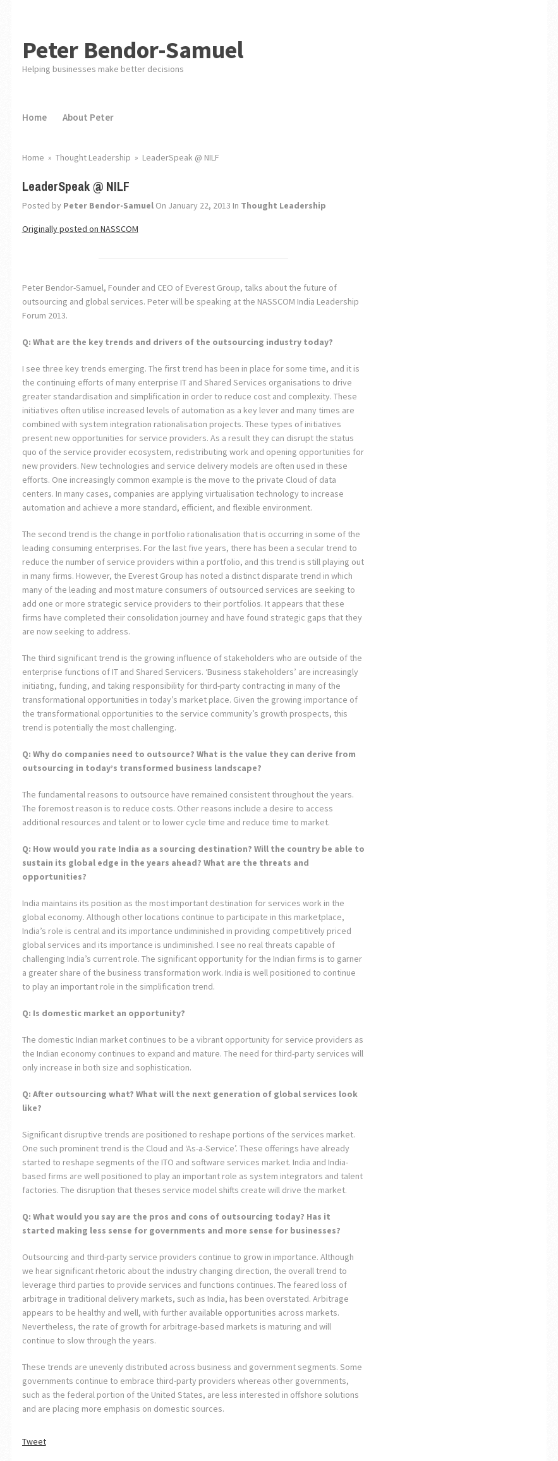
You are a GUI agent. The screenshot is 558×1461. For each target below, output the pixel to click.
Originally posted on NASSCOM (80, 228)
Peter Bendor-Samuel (133, 49)
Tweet (34, 1441)
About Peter (88, 117)
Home (34, 117)
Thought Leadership (283, 205)
